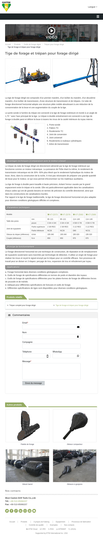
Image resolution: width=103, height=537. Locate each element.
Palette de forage (27, 444)
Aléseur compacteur (74, 444)
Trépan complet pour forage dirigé (22, 305)
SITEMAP (61, 529)
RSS (51, 529)
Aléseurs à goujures (74, 484)
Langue (92, 6)
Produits (17, 44)
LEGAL (72, 529)
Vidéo (51, 33)
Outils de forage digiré (32, 44)
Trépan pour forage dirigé (54, 44)
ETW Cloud (31, 529)
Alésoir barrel (27, 484)
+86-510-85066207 (18, 501)
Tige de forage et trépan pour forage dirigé (72, 305)
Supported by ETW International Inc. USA (51, 533)
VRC (43, 529)
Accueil (8, 44)
